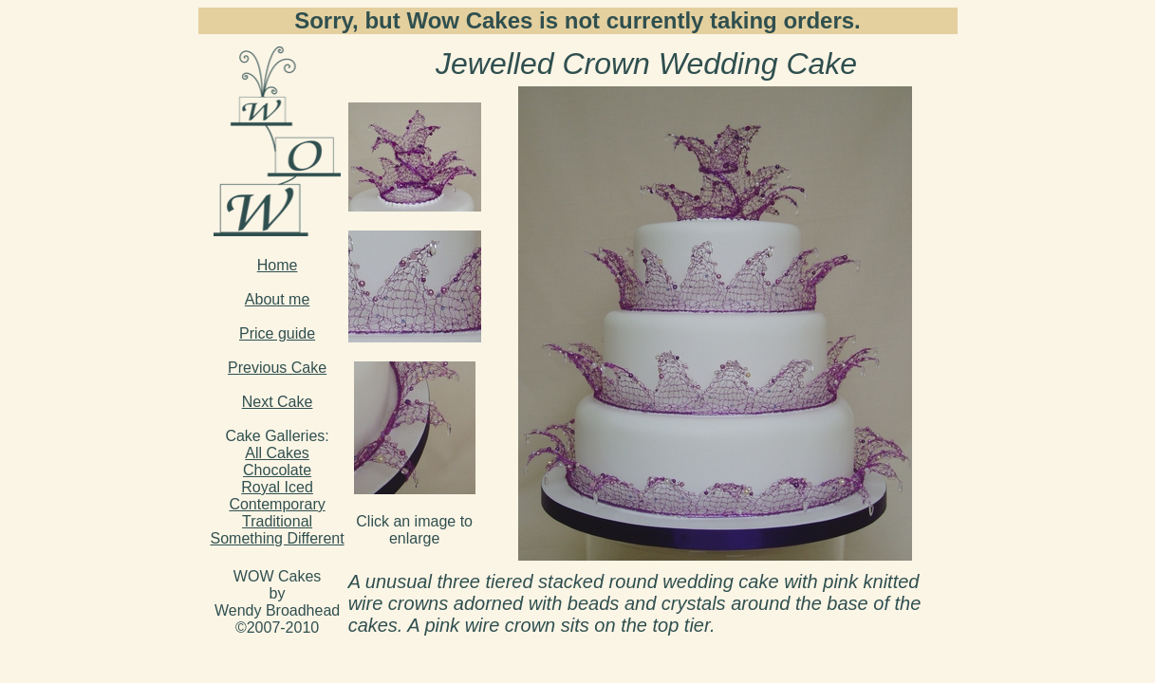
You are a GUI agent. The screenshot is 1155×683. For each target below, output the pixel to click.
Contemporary (277, 504)
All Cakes (277, 453)
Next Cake (277, 402)
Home (277, 265)
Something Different (278, 538)
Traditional (277, 521)
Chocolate (277, 470)
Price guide (277, 333)
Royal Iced (277, 487)
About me (277, 299)
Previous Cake (277, 368)
